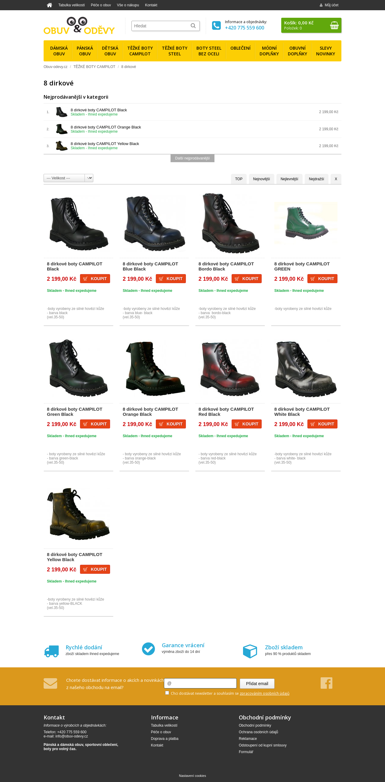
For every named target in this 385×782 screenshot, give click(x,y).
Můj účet (329, 5)
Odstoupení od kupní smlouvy (263, 745)
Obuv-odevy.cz (55, 67)
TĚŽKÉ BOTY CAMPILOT (94, 67)
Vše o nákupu (128, 5)
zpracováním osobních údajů (264, 693)
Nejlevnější (289, 179)
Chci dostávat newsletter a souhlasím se (227, 693)
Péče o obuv (101, 5)
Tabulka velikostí (71, 5)
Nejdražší (316, 179)
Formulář (246, 752)
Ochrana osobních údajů (258, 732)
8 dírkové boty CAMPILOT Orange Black (106, 127)
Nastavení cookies (192, 775)
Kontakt (151, 5)
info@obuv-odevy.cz (71, 736)
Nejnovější (261, 179)
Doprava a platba (164, 739)
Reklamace (248, 739)
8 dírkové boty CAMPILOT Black (99, 110)
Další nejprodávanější (192, 158)
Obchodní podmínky (255, 725)
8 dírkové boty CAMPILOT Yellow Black (105, 143)
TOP (238, 179)
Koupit (99, 278)
